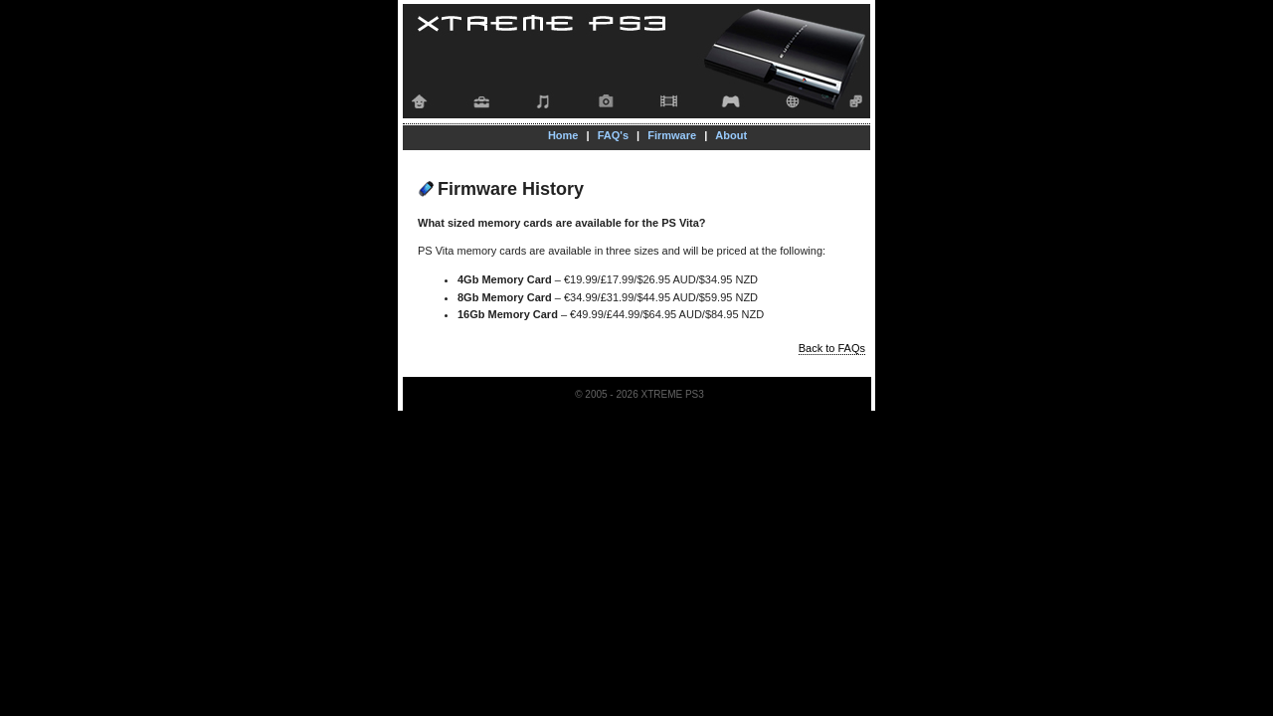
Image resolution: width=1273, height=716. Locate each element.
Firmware (671, 135)
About (731, 135)
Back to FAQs (832, 348)
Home (563, 135)
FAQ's (613, 135)
